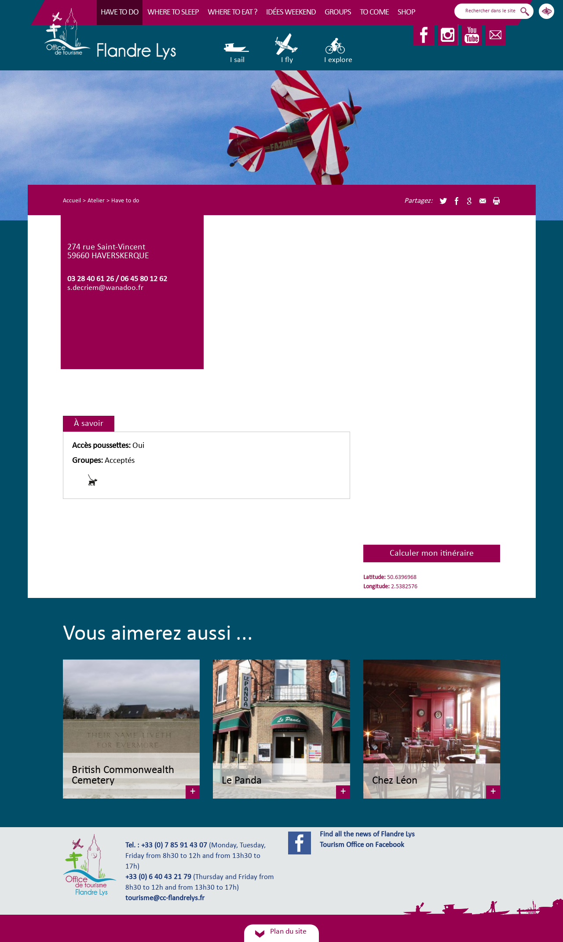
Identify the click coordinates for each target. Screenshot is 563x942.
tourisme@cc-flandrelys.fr (165, 898)
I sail (237, 48)
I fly (287, 48)
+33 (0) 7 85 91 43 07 (174, 845)
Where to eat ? (232, 12)
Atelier (96, 201)
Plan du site (288, 931)
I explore (338, 48)
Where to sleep (173, 12)
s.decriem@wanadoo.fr (105, 288)
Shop (406, 12)
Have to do (120, 12)
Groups (338, 12)
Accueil (72, 201)
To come (374, 12)
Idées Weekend (291, 12)
